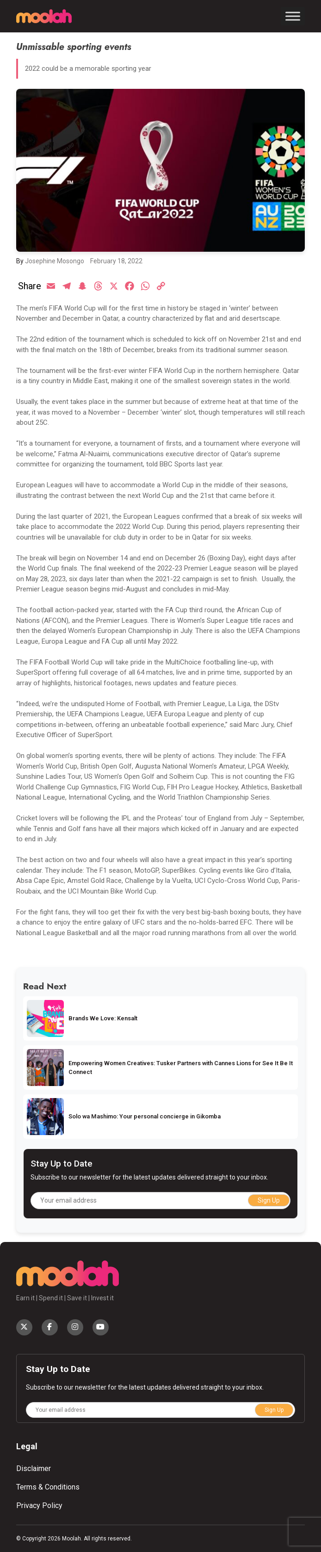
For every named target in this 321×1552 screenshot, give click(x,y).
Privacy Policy (39, 1505)
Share (29, 286)
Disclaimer (33, 1468)
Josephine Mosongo (54, 261)
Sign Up (269, 1200)
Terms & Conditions (48, 1487)
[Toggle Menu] (292, 16)
